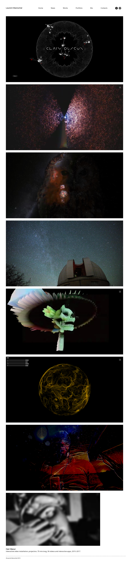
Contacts (104, 8)
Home (40, 8)
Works (65, 8)
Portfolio (79, 8)
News (53, 8)
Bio (91, 8)
